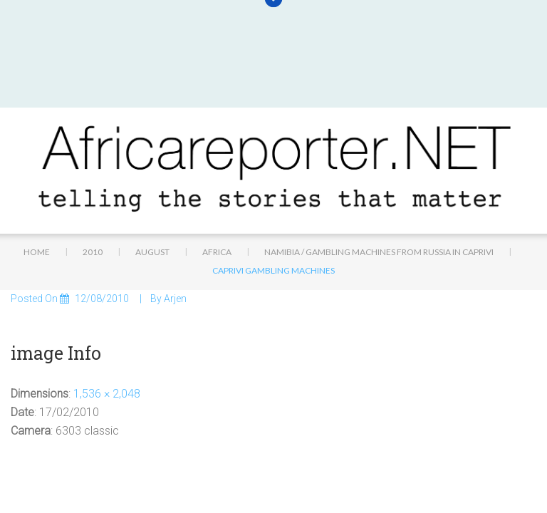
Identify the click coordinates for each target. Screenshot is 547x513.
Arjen (175, 220)
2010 (93, 172)
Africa (216, 172)
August (152, 172)
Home (37, 172)
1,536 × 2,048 (106, 314)
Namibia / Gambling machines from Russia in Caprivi (379, 172)
